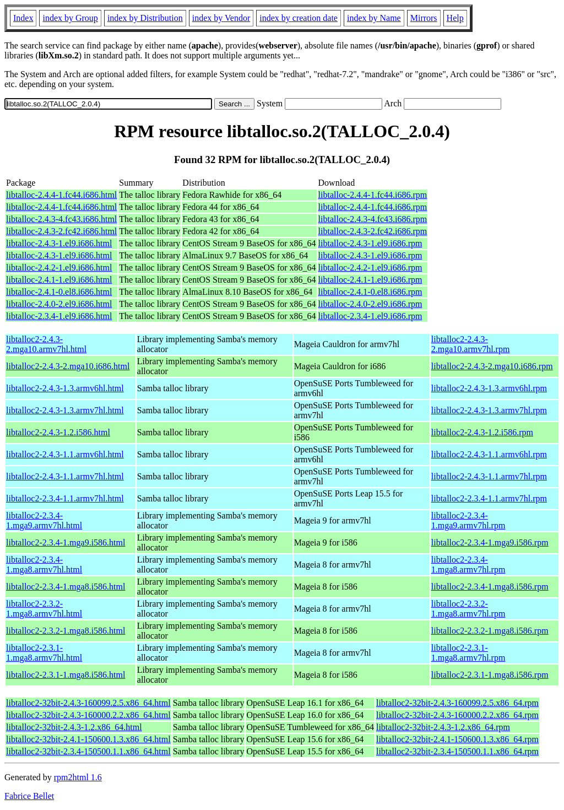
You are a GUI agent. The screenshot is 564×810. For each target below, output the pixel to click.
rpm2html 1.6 (78, 777)
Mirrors (423, 18)
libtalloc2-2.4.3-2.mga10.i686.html (67, 366)
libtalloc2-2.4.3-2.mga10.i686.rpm (492, 366)
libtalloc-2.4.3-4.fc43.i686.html (61, 219)
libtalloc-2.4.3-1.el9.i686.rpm (370, 243)
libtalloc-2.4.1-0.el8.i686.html (59, 291)
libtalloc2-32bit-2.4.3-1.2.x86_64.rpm (443, 727)
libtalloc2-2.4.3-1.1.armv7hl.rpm (489, 476)
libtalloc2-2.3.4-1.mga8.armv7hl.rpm (468, 564)
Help (455, 18)
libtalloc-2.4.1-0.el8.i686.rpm (370, 291)
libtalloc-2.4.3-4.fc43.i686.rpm (372, 219)
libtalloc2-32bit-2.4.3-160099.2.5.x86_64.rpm (457, 703)
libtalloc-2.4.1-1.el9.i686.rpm (370, 279)
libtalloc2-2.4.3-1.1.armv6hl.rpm (489, 454)
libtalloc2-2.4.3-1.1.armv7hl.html (65, 476)
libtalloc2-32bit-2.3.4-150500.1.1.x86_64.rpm (457, 751)
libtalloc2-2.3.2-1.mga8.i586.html (65, 630)
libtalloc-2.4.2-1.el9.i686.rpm (370, 267)
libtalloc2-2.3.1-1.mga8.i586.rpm (490, 674)
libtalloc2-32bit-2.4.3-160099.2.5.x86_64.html (88, 703)
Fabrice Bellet (29, 796)
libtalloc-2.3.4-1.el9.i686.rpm (370, 316)
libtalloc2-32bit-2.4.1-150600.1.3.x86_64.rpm (457, 739)
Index (23, 18)
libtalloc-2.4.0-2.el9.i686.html (59, 304)
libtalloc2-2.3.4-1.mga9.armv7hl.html (44, 520)
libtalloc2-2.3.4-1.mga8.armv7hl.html (44, 564)
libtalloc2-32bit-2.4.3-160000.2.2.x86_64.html (88, 715)
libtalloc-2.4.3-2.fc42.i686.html (61, 231)
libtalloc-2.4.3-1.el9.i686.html (59, 243)
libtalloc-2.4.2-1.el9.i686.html (59, 267)
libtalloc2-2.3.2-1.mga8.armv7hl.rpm (468, 608)
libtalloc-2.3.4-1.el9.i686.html (59, 316)
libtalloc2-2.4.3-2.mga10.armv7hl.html (46, 344)
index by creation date (298, 18)
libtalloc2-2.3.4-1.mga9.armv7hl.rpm (468, 520)
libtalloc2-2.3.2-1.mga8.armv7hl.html (44, 608)
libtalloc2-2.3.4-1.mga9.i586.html (65, 542)
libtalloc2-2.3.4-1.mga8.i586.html (65, 586)
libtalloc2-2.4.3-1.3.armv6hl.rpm (489, 388)
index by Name (374, 18)
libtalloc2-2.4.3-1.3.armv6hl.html (65, 388)
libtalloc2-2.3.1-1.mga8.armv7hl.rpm (468, 652)
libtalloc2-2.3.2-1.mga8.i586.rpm (490, 630)
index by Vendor (221, 18)
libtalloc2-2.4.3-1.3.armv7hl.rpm (489, 410)
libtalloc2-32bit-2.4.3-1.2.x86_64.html (74, 727)
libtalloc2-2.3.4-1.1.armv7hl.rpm (489, 498)
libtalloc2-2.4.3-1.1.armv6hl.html (65, 454)
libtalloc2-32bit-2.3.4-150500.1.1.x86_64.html (88, 751)
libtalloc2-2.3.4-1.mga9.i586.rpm (490, 542)
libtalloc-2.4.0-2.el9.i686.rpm (370, 304)
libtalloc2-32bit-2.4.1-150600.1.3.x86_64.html (88, 739)
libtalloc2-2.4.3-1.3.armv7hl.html (65, 410)
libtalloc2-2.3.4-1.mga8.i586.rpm (490, 586)
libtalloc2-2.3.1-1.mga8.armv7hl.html (44, 652)
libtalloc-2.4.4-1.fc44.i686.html (61, 194)
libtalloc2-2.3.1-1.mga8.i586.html (65, 674)
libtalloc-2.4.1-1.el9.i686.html (59, 279)
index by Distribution (145, 18)
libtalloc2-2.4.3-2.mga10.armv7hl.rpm (470, 344)
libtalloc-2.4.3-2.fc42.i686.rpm (372, 231)
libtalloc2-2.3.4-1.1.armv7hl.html (65, 498)
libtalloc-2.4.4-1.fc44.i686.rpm (372, 194)
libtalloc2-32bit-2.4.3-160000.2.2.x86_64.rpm (457, 715)
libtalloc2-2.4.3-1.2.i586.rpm (482, 432)
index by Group (69, 18)
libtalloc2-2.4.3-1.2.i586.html (58, 432)
